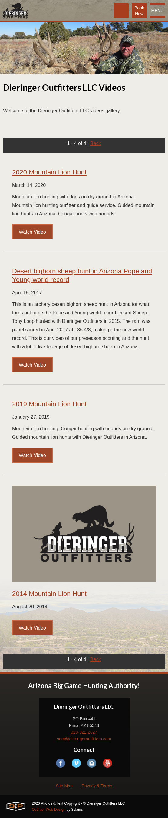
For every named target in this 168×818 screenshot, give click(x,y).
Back (95, 143)
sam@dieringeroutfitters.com (84, 738)
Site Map (64, 785)
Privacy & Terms (97, 785)
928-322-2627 (84, 732)
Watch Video (32, 232)
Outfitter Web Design (48, 809)
